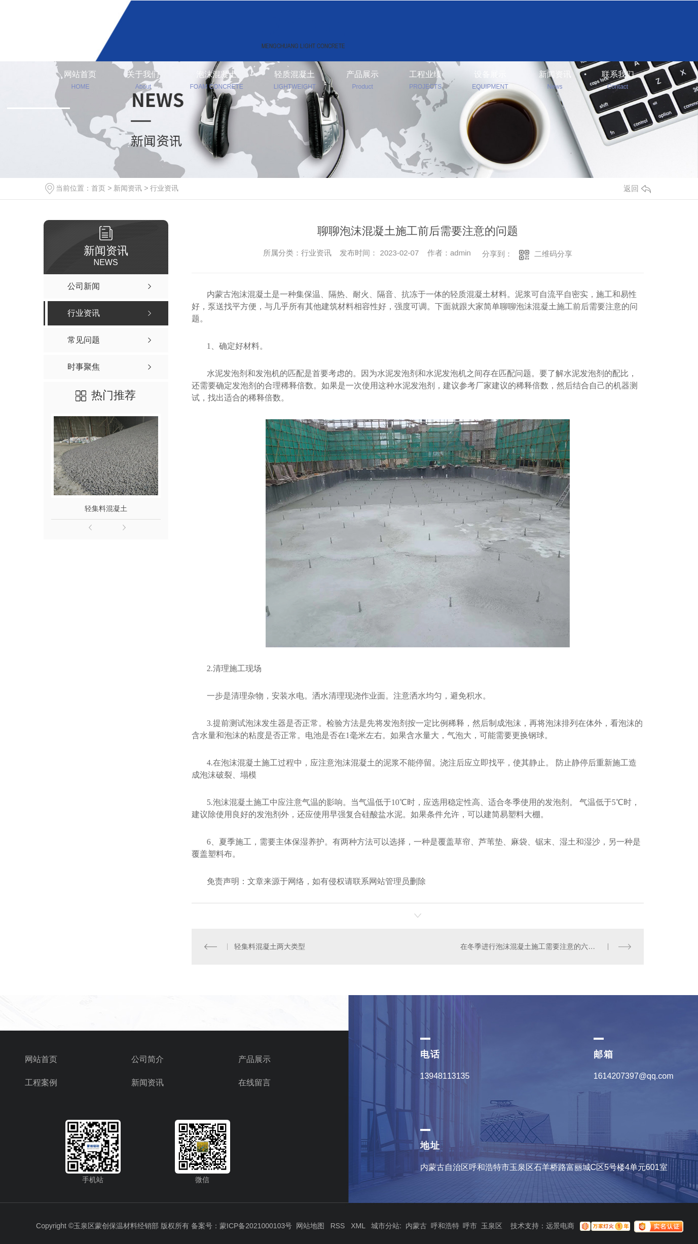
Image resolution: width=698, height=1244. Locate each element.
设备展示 (490, 81)
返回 (637, 188)
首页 (98, 188)
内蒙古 (416, 1226)
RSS (337, 1226)
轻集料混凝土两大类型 (269, 946)
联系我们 (618, 81)
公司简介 (147, 1059)
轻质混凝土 (295, 81)
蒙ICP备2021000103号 (255, 1226)
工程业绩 (425, 81)
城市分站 (385, 1226)
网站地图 (310, 1226)
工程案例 (41, 1082)
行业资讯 (164, 188)
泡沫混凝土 (216, 81)
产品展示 (362, 81)
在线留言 (254, 1082)
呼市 (470, 1226)
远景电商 (560, 1226)
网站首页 (80, 81)
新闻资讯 (555, 81)
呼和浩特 (445, 1226)
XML (358, 1226)
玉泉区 (491, 1226)
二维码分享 (553, 253)
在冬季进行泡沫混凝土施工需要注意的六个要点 (534, 946)
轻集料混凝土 (106, 508)
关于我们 (143, 81)
